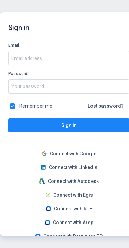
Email (13, 45)
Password (18, 73)
